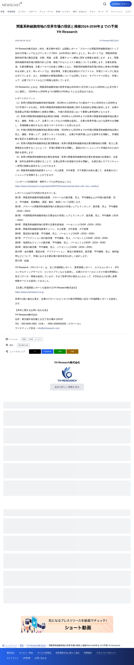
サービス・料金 (26, 653)
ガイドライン (13, 658)
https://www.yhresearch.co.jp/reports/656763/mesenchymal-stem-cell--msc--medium (57, 186)
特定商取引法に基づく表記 (67, 653)
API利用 (26, 658)
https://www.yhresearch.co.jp (29, 292)
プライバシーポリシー (106, 653)
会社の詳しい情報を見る (67, 387)
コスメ (128, 11)
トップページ (9, 645)
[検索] (105, 4)
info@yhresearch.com (49, 328)
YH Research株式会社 (109, 40)
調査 (24, 339)
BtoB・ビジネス (63, 11)
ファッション (117, 11)
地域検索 (11, 11)
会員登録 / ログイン (120, 4)
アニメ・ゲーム (46, 11)
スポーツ (33, 11)
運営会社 (11, 653)
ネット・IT (103, 11)
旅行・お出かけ (80, 11)
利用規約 (88, 653)
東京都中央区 (23, 345)
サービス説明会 (44, 653)
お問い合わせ (41, 658)
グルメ (92, 11)
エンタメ (22, 11)
